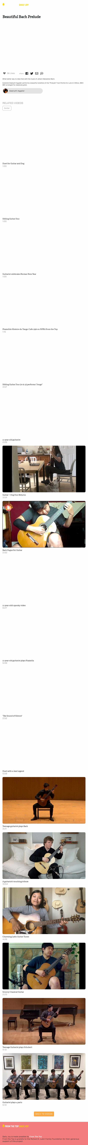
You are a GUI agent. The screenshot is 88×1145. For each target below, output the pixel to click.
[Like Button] (4, 73)
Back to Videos (44, 1114)
